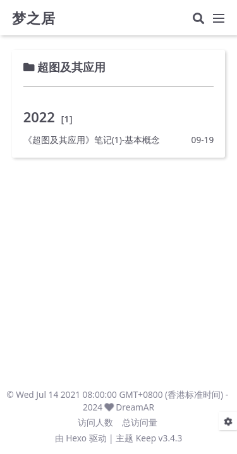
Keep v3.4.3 (159, 438)
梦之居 (34, 18)
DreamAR (135, 407)
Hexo (76, 438)
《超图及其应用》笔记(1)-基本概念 (91, 140)
